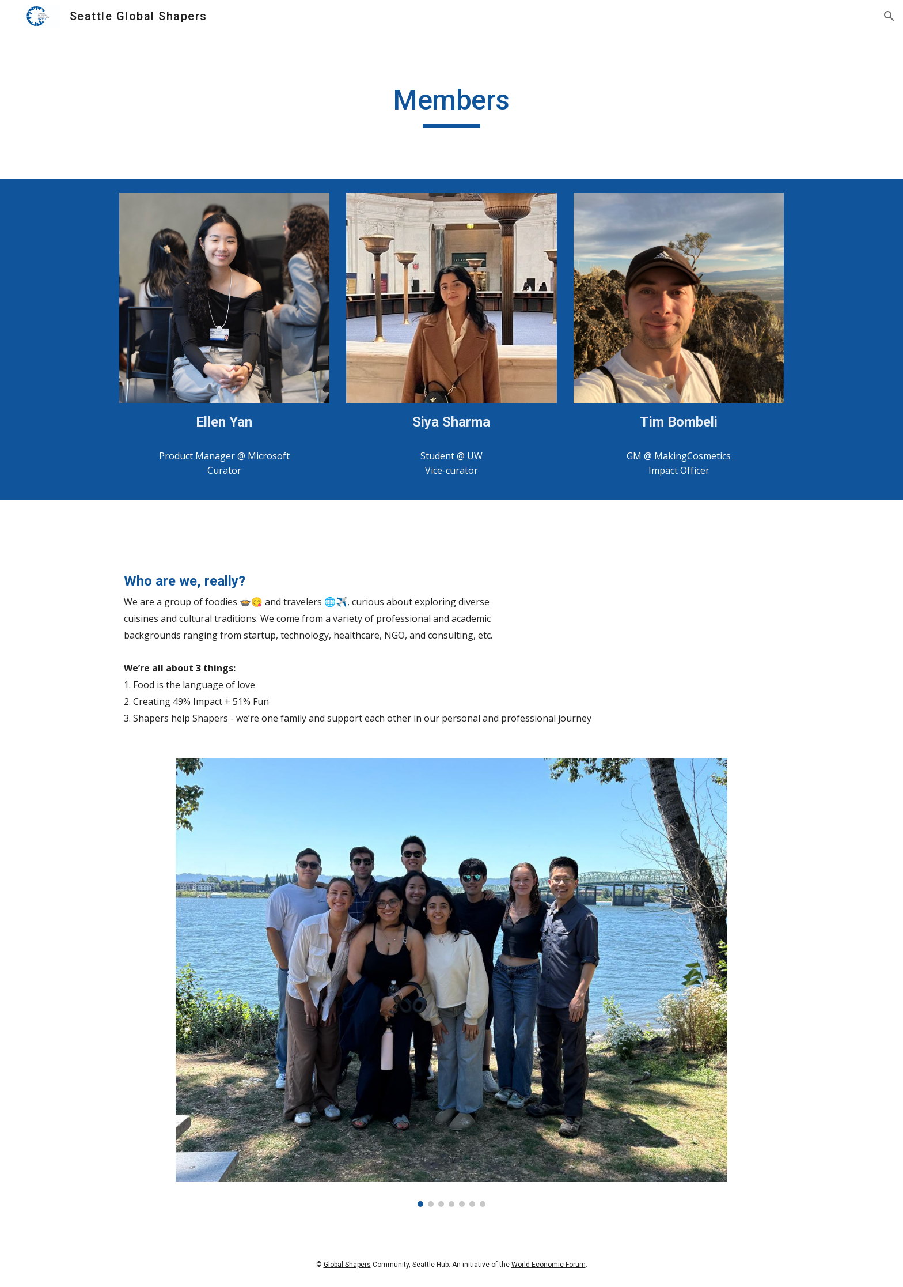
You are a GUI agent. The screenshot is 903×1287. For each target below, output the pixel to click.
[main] (451, 105)
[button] (889, 16)
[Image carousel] (451, 982)
